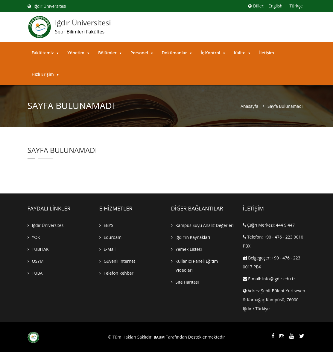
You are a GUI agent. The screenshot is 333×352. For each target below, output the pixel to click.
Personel (141, 53)
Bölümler (110, 53)
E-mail (110, 249)
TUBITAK (40, 249)
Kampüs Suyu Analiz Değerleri (205, 225)
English (275, 6)
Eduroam (113, 237)
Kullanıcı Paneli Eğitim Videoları (197, 265)
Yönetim (78, 53)
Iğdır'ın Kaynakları (193, 237)
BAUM (159, 337)
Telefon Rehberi (119, 273)
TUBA (37, 273)
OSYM (38, 261)
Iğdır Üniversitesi (47, 6)
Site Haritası (187, 282)
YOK (36, 237)
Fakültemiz (45, 53)
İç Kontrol (213, 53)
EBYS (108, 225)
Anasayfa (249, 106)
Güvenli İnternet (119, 261)
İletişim (266, 53)
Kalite (242, 53)
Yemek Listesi (189, 249)
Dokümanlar (177, 53)
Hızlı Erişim (45, 74)
